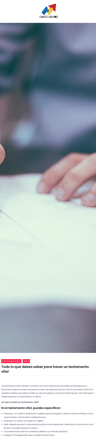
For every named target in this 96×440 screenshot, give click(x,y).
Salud (26, 361)
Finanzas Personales (11, 361)
